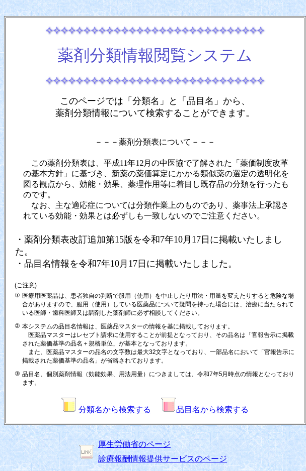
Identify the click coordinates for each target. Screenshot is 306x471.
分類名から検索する (106, 409)
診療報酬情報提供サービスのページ (162, 458)
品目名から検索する (205, 409)
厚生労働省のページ (134, 444)
